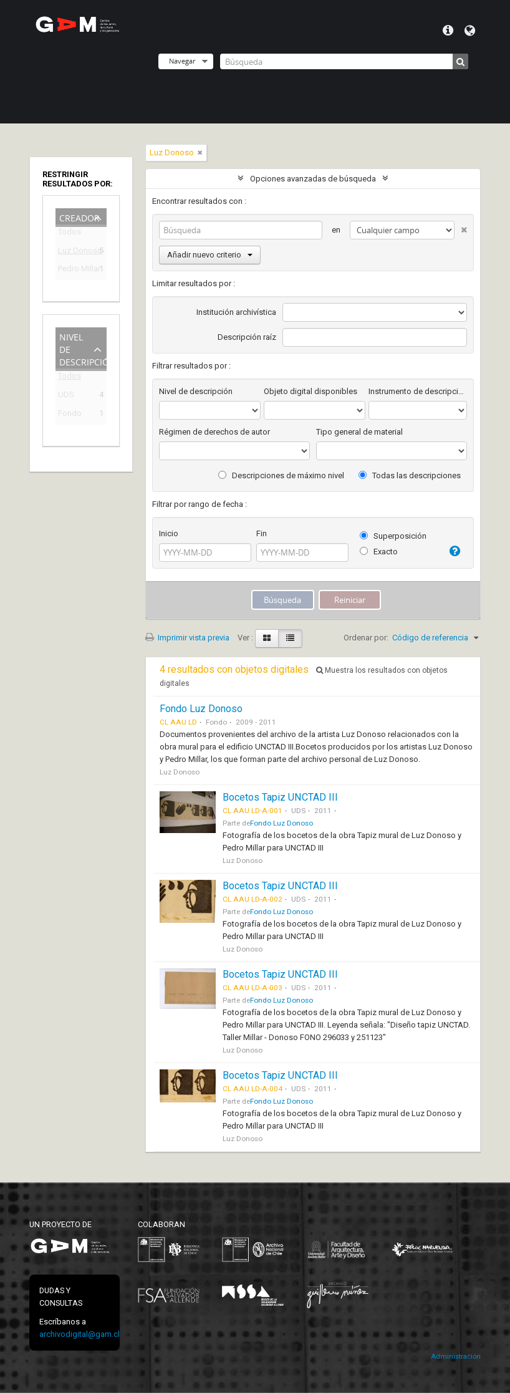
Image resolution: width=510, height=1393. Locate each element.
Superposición (393, 536)
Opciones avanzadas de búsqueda (313, 178)
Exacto (379, 551)
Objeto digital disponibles (310, 391)
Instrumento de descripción (417, 391)
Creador (79, 216)
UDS (66, 396)
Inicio (168, 533)
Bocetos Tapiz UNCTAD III (280, 797)
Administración (456, 1356)
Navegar (182, 60)
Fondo (70, 415)
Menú (448, 30)
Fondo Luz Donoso (201, 709)
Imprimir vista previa (187, 637)
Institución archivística (236, 312)
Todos (69, 234)
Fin (261, 533)
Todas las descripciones (409, 475)
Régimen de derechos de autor (214, 431)
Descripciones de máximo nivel (281, 475)
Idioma (470, 30)
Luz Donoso (72, 252)
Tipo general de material (359, 431)
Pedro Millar (72, 270)
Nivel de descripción (83, 348)
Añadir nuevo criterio (210, 254)
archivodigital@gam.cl (79, 1334)
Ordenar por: (366, 637)
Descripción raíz (247, 337)
